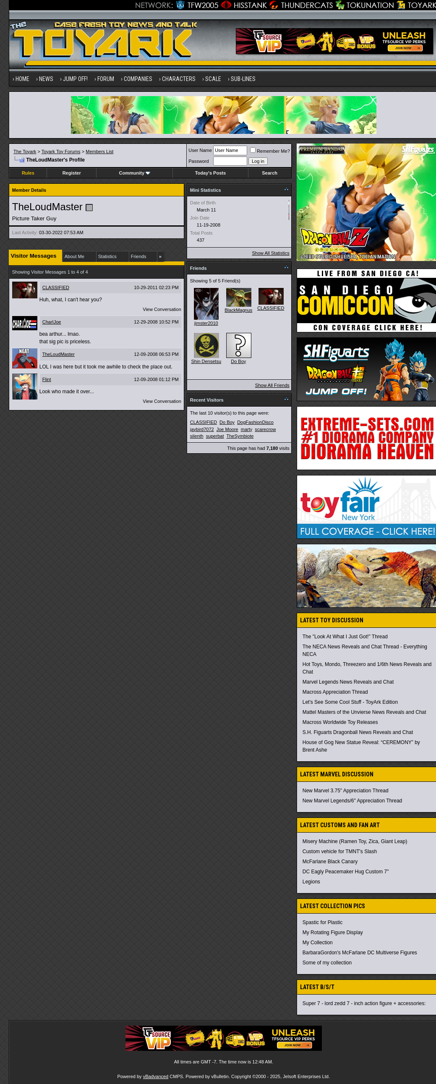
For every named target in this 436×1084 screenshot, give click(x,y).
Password (198, 161)
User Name (200, 150)
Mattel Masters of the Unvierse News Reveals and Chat (364, 712)
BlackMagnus (238, 310)
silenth (197, 436)
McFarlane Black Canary (330, 862)
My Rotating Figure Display (333, 932)
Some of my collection (327, 963)
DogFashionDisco (255, 422)
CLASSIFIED (55, 287)
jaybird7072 (202, 429)
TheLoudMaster (58, 354)
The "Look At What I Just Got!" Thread (345, 637)
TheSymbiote (240, 436)
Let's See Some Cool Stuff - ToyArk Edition (350, 702)
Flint (46, 379)
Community (135, 172)
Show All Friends (272, 385)
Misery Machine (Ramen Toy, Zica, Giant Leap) (355, 841)
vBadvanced (156, 1076)
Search (269, 172)
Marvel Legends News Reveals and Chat (348, 682)
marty (247, 429)
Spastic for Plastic (322, 922)
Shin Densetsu (206, 361)
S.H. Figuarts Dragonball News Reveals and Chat (358, 732)
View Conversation (162, 309)
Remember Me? (270, 151)
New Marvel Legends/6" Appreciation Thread (352, 801)
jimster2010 (206, 323)
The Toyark (24, 151)
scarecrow (265, 429)
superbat (215, 436)
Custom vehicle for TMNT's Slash (340, 851)
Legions (311, 882)
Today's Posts (210, 172)
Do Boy (238, 361)
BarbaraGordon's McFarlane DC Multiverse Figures (360, 953)
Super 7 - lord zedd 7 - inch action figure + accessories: (364, 1003)
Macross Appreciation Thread (335, 692)
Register (72, 172)
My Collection (318, 943)
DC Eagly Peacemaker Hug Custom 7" (346, 872)
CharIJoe (51, 321)
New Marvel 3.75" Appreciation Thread (346, 791)
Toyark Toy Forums (61, 151)
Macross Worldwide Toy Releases (340, 722)
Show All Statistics (271, 253)
